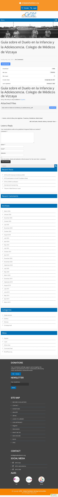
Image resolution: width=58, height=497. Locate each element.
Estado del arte (8, 317)
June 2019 (6, 294)
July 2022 (6, 250)
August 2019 (7, 287)
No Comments (19, 59)
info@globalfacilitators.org (18, 457)
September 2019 (8, 284)
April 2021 (6, 257)
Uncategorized (8, 327)
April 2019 (6, 301)
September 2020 (8, 267)
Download (5, 64)
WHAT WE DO (17, 434)
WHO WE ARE (17, 438)
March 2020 (7, 277)
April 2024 (6, 243)
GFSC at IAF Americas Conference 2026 (14, 177)
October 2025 (7, 223)
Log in (5, 343)
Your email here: (15, 384)
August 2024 (7, 236)
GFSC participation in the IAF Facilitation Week (16, 180)
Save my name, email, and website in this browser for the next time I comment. (23, 161)
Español (23, 99)
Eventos (6, 320)
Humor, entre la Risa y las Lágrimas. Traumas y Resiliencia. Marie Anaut (22, 118)
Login (34, 8)
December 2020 (8, 260)
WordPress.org (8, 354)
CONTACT (15, 407)
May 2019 (6, 297)
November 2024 (8, 230)
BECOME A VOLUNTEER (19, 404)
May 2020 (6, 274)
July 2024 (6, 240)
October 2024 (7, 233)
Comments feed (8, 350)
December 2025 (8, 220)
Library (14, 417)
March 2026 (7, 213)
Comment (4, 131)
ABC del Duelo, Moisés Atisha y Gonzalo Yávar (43, 121)
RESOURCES (16, 431)
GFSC (14, 444)
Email (3, 151)
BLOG (14, 441)
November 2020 (8, 263)
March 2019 (7, 304)
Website (3, 155)
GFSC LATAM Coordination (11, 183)
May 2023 (6, 247)
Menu (2, 20)
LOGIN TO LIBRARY (18, 421)
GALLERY (15, 414)
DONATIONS (16, 411)
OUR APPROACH (17, 424)
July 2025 (6, 226)
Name (3, 146)
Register (6, 340)
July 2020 (6, 270)
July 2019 (6, 290)
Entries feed (7, 347)
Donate (26, 8)
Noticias (6, 324)
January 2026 (7, 216)
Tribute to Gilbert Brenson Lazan (12, 190)
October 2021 (7, 253)
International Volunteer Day (11, 187)
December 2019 (8, 280)
